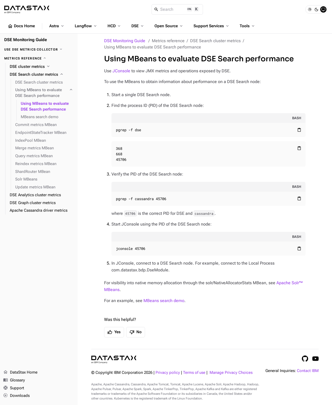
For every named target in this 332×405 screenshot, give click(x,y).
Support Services (212, 26)
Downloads (16, 396)
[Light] (310, 9)
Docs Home (21, 26)
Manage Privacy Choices (231, 372)
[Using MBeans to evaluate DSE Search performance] (44, 93)
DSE (137, 26)
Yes (114, 332)
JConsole (121, 70)
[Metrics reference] (39, 58)
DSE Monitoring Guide (124, 40)
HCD (114, 26)
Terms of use (194, 372)
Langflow (86, 26)
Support (13, 388)
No (136, 332)
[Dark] (316, 9)
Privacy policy (168, 372)
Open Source (169, 26)
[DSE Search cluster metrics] (42, 75)
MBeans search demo (163, 300)
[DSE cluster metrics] (42, 67)
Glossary (14, 380)
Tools (247, 26)
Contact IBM (308, 371)
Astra (57, 26)
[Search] (177, 9)
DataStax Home (20, 372)
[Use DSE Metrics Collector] (39, 49)
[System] (323, 9)
